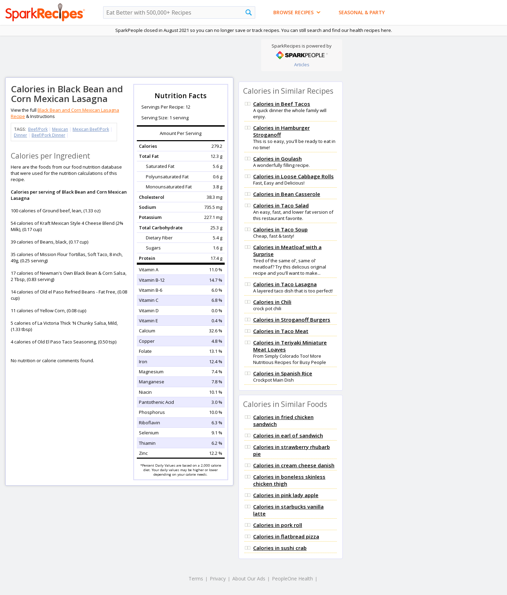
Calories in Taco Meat (280, 331)
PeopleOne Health (292, 578)
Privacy (218, 578)
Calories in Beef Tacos (281, 103)
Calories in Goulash (277, 158)
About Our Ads (248, 578)
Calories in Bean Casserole (286, 193)
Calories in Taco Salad (281, 205)
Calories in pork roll (277, 524)
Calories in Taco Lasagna (285, 284)
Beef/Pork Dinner (48, 135)
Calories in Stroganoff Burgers (291, 319)
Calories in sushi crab (280, 547)
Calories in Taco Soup (280, 229)
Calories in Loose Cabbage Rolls (293, 176)
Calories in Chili (272, 301)
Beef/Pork (38, 129)
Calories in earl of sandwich (288, 435)
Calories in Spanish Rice (282, 373)
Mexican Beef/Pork (91, 129)
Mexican (60, 129)
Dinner (20, 135)
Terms (196, 578)
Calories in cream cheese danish (293, 465)
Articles (301, 64)
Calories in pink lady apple (285, 495)
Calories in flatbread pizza (286, 536)
